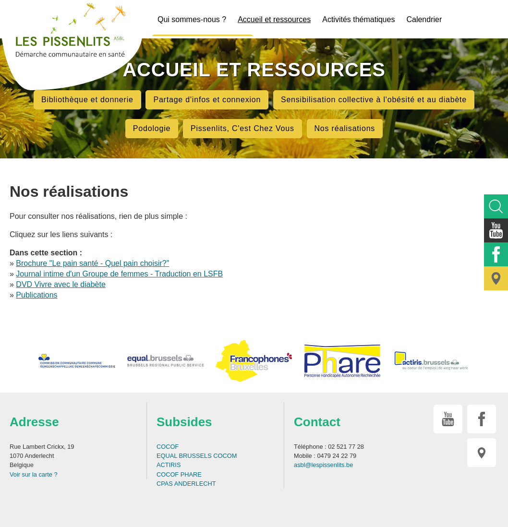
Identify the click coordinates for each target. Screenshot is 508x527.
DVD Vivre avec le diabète (60, 284)
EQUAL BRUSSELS (184, 455)
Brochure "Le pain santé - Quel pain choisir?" (92, 263)
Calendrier (424, 19)
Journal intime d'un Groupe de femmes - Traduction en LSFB (119, 274)
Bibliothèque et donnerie (87, 100)
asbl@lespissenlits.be (323, 464)
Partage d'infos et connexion (207, 100)
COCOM (225, 455)
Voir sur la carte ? (34, 474)
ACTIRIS (169, 464)
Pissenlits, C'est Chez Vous (242, 128)
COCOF (168, 446)
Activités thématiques (358, 19)
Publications (36, 295)
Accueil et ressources (274, 19)
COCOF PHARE (179, 474)
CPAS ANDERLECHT (186, 483)
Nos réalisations (344, 128)
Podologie (151, 128)
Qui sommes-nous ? (191, 19)
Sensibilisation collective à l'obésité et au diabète (374, 100)
